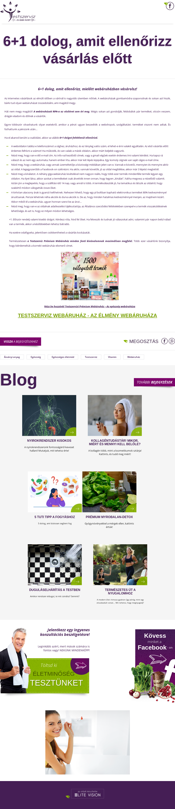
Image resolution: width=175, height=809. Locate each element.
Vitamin (112, 357)
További (154, 382)
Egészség (36, 357)
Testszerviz (91, 357)
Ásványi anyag (12, 357)
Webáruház (133, 357)
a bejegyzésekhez (21, 341)
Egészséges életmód (63, 357)
